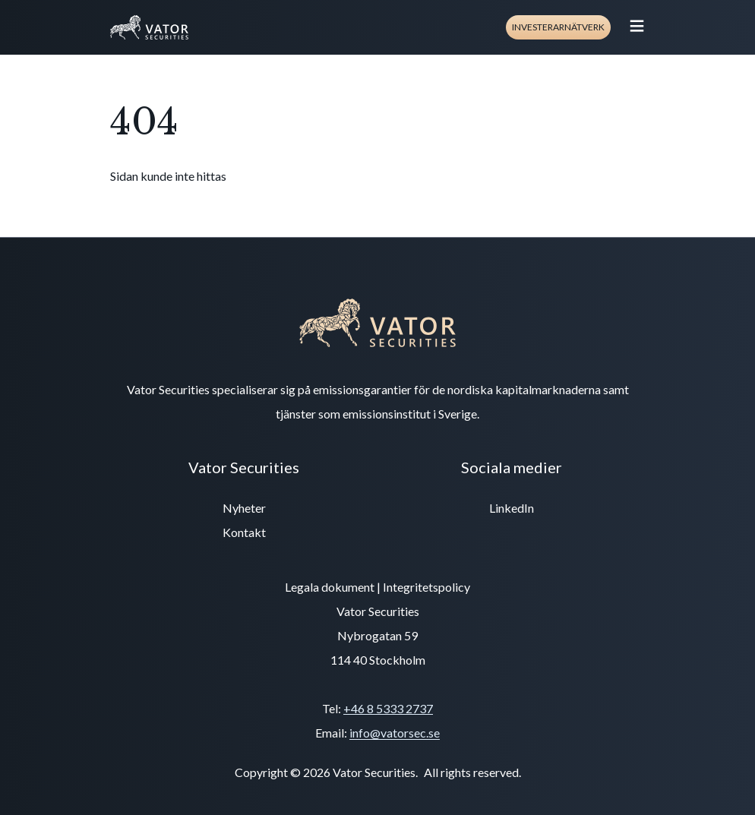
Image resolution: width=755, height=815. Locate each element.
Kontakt (244, 532)
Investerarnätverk (558, 27)
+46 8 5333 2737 (388, 708)
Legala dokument (329, 587)
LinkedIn (511, 508)
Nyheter (244, 508)
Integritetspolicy (426, 587)
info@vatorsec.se (394, 732)
